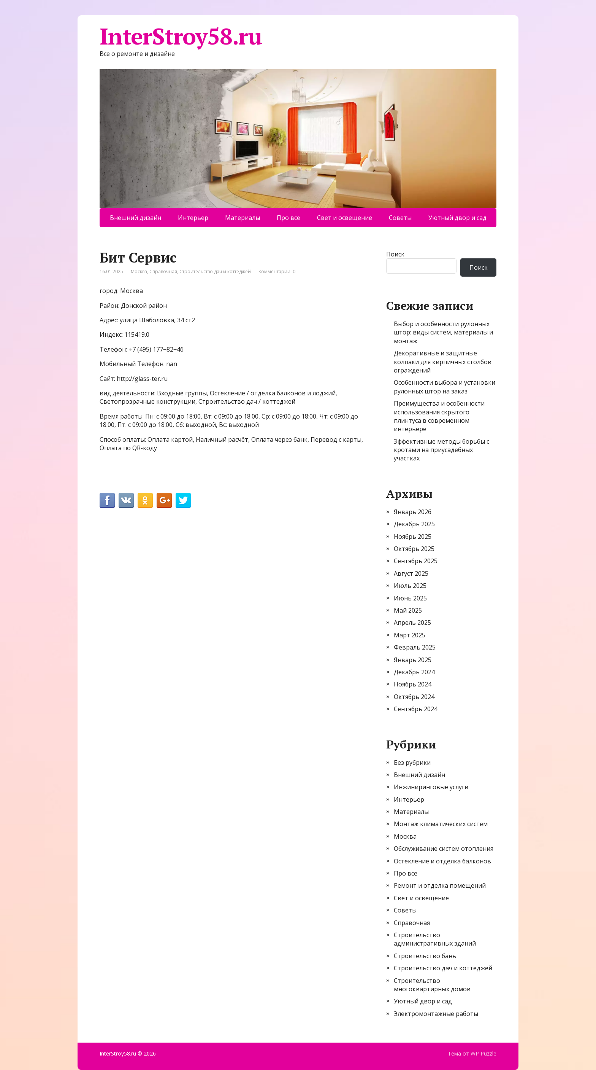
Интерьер (193, 217)
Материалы (242, 217)
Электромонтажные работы (436, 1013)
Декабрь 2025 (414, 524)
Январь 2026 (412, 512)
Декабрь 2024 (414, 672)
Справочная (163, 271)
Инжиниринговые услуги (431, 787)
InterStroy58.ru (181, 36)
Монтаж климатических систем (441, 824)
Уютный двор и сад (457, 217)
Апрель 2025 (412, 622)
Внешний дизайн (135, 217)
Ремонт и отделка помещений (440, 885)
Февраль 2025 (415, 647)
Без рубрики (412, 762)
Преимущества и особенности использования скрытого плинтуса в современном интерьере (439, 416)
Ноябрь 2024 (412, 684)
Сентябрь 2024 (415, 709)
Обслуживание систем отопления (443, 848)
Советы (400, 217)
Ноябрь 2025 (412, 536)
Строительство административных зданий (435, 939)
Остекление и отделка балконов (442, 861)
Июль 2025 (410, 585)
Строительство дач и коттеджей (215, 271)
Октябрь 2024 (414, 697)
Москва (139, 271)
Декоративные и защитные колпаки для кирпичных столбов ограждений (442, 361)
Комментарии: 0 (276, 271)
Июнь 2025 (410, 598)
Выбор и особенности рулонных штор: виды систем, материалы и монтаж (443, 332)
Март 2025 (409, 635)
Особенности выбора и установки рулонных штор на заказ (444, 386)
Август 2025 (411, 573)
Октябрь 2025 (414, 549)
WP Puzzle (483, 1053)
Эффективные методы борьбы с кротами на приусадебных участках (441, 450)
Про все (288, 217)
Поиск (395, 254)
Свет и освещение (344, 217)
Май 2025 (408, 610)
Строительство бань (425, 956)
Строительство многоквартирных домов (432, 984)
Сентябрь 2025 (415, 561)
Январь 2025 (412, 660)
